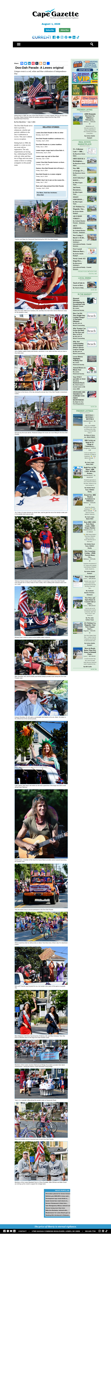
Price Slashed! (90, 577)
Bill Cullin (89, 666)
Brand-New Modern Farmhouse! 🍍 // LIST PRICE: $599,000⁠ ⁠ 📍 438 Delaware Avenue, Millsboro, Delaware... (90, 511)
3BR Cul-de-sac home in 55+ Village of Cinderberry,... (90, 443)
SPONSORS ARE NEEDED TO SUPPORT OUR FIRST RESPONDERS (79, 396)
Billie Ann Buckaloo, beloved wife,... (57, 1210)
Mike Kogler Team (78, 183)
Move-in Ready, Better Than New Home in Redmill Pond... (90, 651)
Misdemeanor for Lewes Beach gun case (58, 1212)
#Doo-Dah (40, 195)
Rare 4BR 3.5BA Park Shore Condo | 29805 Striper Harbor (90, 525)
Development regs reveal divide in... (57, 1198)
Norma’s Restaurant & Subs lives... (57, 1203)
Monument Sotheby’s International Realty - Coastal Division (82, 243)
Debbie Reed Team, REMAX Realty (90, 489)
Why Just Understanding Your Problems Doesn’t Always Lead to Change (78, 345)
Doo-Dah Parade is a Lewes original (48, 174)
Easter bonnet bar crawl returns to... (57, 1201)
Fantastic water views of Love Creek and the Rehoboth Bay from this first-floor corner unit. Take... (90, 584)
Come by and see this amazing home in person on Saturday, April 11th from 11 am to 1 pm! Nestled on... (90, 612)
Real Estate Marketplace (85, 143)
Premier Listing (85, 110)
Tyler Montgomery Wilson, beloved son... (58, 1205)
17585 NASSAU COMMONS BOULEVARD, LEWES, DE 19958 (56, 1231)
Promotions (82, 271)
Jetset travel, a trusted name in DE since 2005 (79, 386)
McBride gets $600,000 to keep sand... (58, 1196)
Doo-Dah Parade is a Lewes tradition (49, 144)
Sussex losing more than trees (55, 1208)
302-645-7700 (90, 1231)
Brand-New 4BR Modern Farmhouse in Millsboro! (90, 498)
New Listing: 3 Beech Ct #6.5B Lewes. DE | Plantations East (78, 236)
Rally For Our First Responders (78, 403)
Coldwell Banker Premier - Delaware (79, 222)
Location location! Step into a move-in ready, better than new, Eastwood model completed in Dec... (90, 661)
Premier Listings (84, 411)
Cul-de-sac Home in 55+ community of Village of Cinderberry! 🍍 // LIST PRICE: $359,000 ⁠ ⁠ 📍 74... (90, 456)
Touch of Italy (79, 287)
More (93, 290)
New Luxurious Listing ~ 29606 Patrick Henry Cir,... (90, 554)
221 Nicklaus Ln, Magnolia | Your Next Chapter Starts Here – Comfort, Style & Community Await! (79, 208)
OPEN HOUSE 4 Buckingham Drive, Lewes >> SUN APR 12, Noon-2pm (79, 160)
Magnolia (86, 631)
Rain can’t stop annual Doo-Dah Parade (50, 186)
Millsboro (86, 122)
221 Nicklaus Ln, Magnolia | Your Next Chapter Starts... (90, 626)
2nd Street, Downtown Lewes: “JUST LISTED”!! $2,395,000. (78, 189)
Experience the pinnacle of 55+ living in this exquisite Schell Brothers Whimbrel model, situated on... (90, 566)
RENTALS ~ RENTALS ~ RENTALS (90, 417)
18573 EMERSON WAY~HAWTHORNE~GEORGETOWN (79, 227)
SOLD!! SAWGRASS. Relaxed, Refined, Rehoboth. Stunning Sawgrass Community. (79, 198)
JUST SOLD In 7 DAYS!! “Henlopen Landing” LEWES (79, 179)
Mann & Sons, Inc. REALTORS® (89, 436)
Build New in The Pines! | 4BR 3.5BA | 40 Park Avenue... (90, 470)
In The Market (85, 294)
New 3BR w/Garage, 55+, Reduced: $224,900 (78, 169)
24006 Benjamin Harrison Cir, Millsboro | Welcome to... (90, 117)
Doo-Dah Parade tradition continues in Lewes (52, 138)
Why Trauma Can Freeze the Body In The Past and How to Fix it (79, 331)
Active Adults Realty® (90, 137)
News (92, 271)
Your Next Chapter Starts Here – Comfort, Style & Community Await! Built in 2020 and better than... (90, 638)
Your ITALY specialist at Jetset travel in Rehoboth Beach (79, 380)
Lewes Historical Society (78, 309)
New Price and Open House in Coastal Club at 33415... (90, 601)
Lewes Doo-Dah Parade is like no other (49, 132)
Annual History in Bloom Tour (79, 369)
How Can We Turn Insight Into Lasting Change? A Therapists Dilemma (79, 317)
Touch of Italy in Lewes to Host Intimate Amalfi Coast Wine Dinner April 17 (79, 284)
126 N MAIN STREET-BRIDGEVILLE (79, 217)
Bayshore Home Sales (79, 155)
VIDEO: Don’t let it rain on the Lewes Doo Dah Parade (55, 180)
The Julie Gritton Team (90, 619)
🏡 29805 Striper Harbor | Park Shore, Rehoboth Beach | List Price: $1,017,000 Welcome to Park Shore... (90, 538)
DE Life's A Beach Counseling (79, 324)
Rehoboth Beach (88, 421)
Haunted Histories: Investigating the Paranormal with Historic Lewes (79, 302)
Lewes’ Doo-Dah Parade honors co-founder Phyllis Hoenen (56, 162)
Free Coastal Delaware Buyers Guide (79, 250)
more (93, 406)
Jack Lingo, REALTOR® (90, 463)
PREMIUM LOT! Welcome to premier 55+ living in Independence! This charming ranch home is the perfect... (90, 130)
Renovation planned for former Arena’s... (58, 1193)
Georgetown (87, 448)
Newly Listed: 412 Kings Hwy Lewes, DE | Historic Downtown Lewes (79, 260)
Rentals (92, 273)
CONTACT (22, 1231)
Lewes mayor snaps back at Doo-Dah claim (51, 150)
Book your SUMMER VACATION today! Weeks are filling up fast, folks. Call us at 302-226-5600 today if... (90, 429)
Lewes (85, 578)
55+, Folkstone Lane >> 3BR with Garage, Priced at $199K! (79, 150)
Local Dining (84, 278)
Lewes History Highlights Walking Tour (78, 358)
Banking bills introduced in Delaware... (58, 1215)
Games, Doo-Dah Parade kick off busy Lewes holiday (54, 168)
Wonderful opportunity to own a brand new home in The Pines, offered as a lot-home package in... (90, 482)
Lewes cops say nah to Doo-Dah (47, 156)
